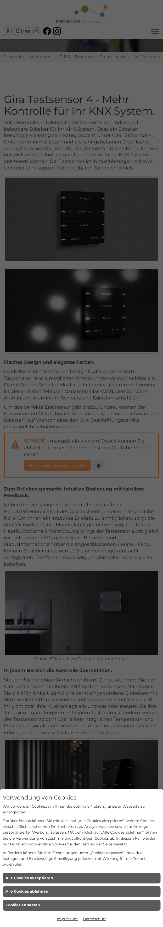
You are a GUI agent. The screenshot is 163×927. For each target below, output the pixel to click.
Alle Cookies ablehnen (26, 891)
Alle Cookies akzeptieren (29, 878)
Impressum (67, 919)
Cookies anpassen (22, 905)
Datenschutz (94, 919)
